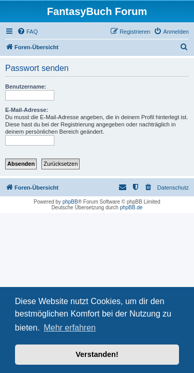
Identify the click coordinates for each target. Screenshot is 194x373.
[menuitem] (27, 31)
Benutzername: (25, 86)
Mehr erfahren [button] (69, 327)
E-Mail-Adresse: (26, 110)
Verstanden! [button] (97, 354)
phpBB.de (131, 207)
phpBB (70, 202)
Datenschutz (173, 187)
